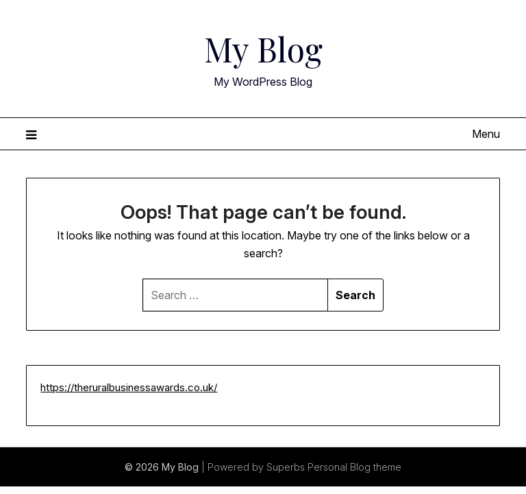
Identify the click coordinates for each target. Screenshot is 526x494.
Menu (486, 134)
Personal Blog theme (354, 467)
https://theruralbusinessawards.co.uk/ (128, 387)
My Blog (263, 49)
